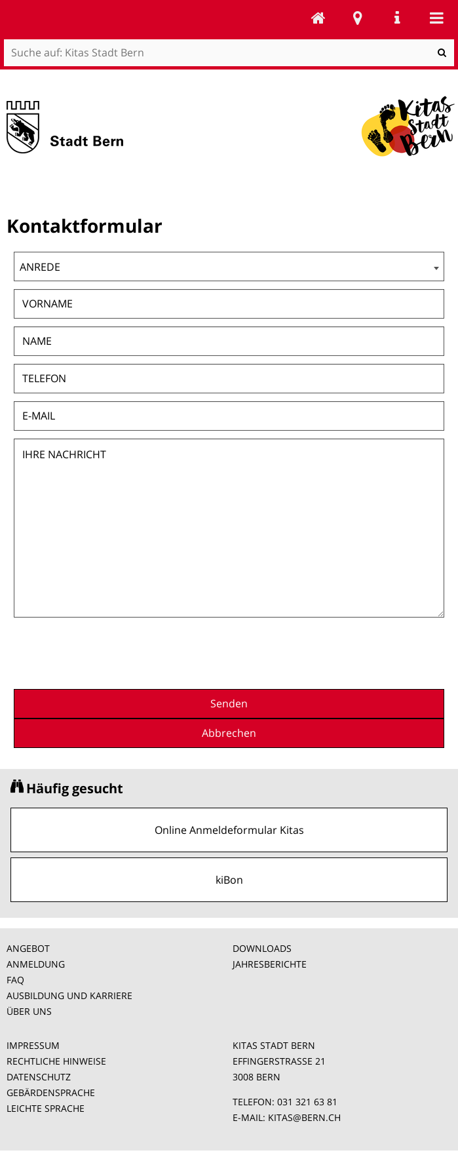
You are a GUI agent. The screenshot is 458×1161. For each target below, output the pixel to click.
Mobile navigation (436, 17)
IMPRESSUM (33, 1045)
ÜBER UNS (29, 1011)
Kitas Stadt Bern (318, 17)
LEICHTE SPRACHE (46, 1108)
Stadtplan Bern (357, 17)
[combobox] (229, 266)
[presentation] (344, 651)
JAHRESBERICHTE (270, 964)
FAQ (15, 980)
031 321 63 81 (307, 1101)
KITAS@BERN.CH (304, 1117)
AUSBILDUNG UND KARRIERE (69, 995)
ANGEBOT (28, 948)
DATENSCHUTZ (39, 1077)
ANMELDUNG (36, 964)
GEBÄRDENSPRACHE (51, 1092)
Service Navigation (397, 17)
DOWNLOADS (262, 948)
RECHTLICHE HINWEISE (56, 1061)
